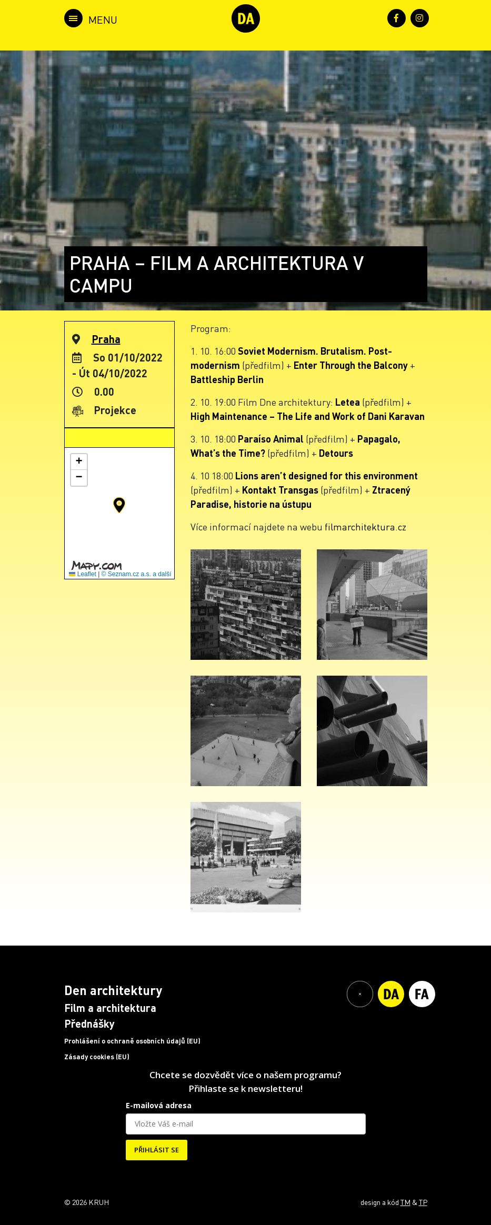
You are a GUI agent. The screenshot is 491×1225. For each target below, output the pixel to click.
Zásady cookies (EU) (96, 1056)
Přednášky (89, 1023)
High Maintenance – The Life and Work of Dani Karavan (308, 416)
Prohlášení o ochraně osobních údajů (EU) (132, 1041)
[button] (119, 505)
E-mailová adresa (159, 1105)
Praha (106, 339)
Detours (336, 453)
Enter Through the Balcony (351, 365)
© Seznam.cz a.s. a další (137, 574)
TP (423, 1202)
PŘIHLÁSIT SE (156, 1149)
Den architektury (113, 990)
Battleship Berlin (227, 379)
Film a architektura (110, 1008)
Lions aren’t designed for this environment (326, 475)
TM (405, 1202)
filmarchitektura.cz (365, 526)
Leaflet (82, 574)
